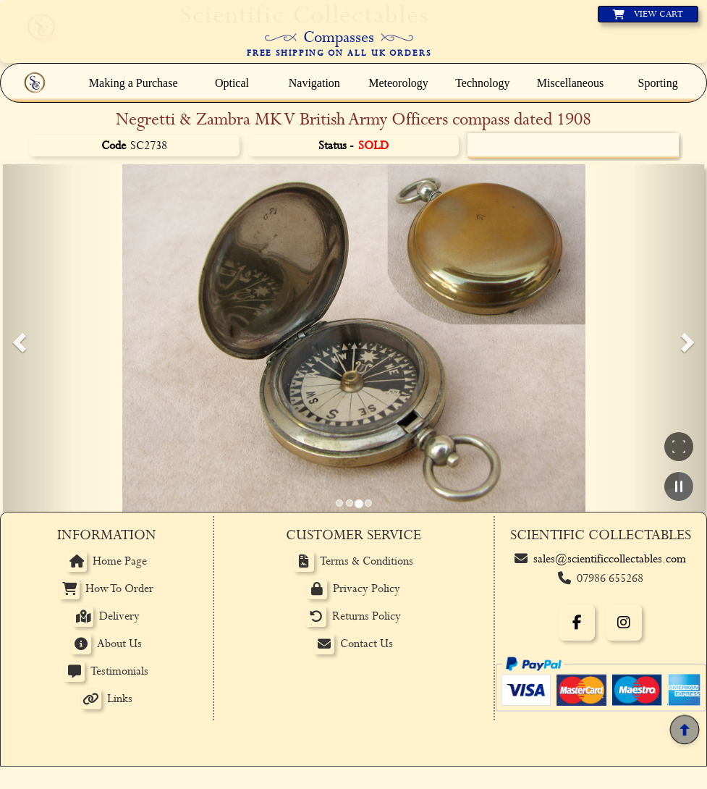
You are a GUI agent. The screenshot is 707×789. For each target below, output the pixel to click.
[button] (17, 338)
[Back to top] (684, 729)
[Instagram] (624, 622)
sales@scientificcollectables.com (609, 559)
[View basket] (648, 14)
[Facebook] (577, 622)
